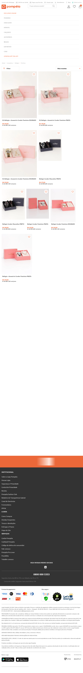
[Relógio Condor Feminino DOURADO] (64, 213)
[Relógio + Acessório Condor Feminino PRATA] (17, 262)
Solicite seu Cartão (20, 2)
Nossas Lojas (48, 2)
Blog (68, 2)
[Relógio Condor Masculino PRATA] (51, 160)
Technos (24, 63)
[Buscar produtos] (53, 6)
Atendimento (59, 2)
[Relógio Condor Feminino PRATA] (38, 213)
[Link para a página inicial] (4, 63)
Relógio (17, 63)
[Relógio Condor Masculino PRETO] (13, 213)
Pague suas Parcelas (35, 2)
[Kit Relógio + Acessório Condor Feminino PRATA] (55, 100)
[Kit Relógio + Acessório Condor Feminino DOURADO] (20, 100)
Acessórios (10, 63)
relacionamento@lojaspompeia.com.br (24, 607)
